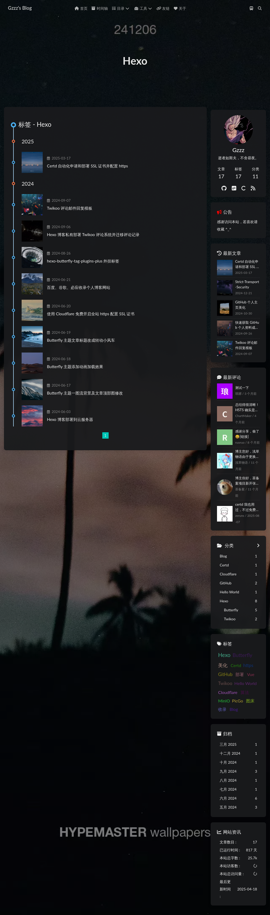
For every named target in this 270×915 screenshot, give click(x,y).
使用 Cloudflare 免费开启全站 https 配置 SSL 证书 (94, 325)
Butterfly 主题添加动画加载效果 (79, 378)
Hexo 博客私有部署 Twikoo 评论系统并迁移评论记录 (97, 245)
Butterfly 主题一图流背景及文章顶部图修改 (89, 404)
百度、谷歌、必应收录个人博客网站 (82, 298)
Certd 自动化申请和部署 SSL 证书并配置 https (91, 177)
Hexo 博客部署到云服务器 (74, 430)
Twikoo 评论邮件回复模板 (73, 219)
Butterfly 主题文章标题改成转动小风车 (85, 351)
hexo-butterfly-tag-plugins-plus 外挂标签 (87, 272)
